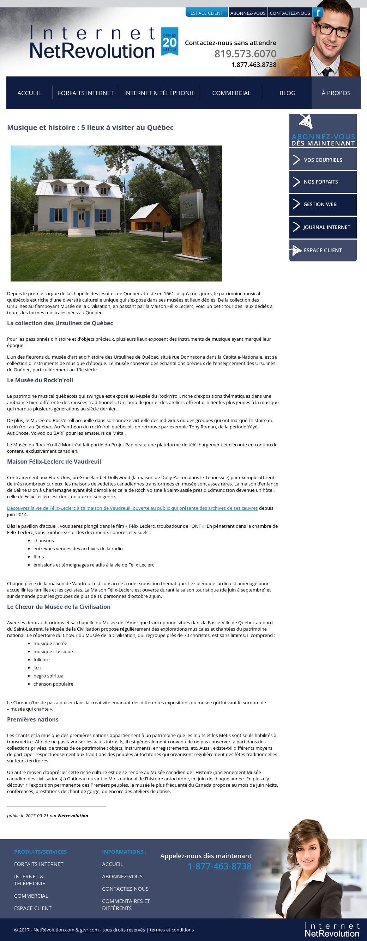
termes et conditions (172, 930)
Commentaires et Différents (126, 904)
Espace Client (33, 907)
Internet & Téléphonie (159, 93)
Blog (287, 93)
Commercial (231, 93)
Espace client (207, 13)
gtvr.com (89, 930)
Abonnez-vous (248, 13)
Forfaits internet (86, 93)
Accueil (29, 93)
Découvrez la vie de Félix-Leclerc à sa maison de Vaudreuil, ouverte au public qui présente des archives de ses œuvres (132, 508)
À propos (336, 93)
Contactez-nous (290, 13)
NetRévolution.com (54, 930)
